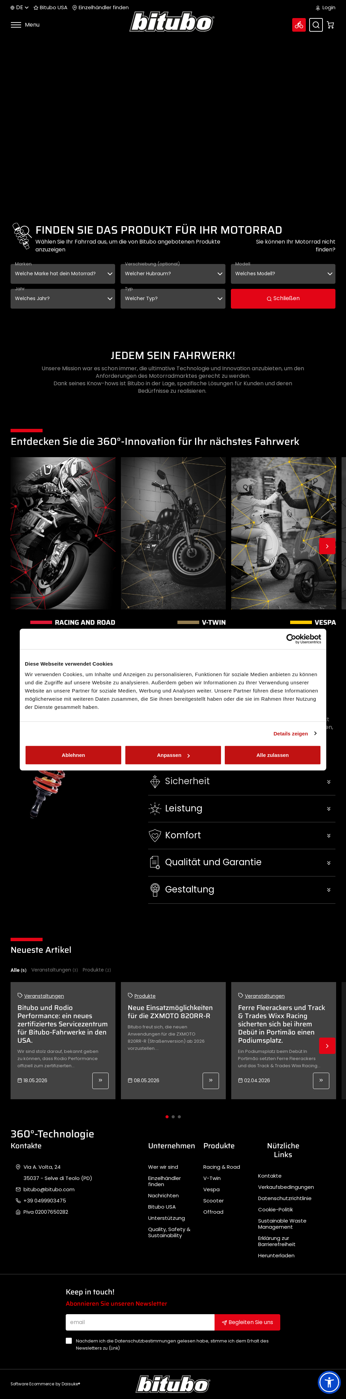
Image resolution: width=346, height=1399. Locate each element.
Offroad (213, 1212)
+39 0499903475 (44, 1201)
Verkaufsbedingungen (286, 1187)
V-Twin (212, 1178)
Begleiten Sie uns (247, 1322)
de (20, 7)
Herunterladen (276, 1256)
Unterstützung (166, 1218)
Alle (19, 970)
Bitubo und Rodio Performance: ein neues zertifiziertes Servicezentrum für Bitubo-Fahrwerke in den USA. (62, 1024)
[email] (140, 1322)
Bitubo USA (50, 7)
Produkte (97, 970)
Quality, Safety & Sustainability (169, 1232)
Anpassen (173, 755)
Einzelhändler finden (100, 7)
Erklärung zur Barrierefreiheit (277, 1241)
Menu (25, 24)
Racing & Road (221, 1167)
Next (327, 546)
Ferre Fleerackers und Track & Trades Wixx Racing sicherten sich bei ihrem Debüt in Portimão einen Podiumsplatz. (281, 1024)
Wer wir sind (163, 1167)
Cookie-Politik (275, 1210)
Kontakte (270, 1176)
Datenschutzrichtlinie (285, 1198)
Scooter (213, 1201)
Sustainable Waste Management (282, 1224)
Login (325, 7)
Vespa (211, 1189)
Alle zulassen (272, 755)
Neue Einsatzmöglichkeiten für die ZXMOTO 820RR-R (170, 1012)
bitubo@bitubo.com (49, 1189)
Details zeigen (290, 733)
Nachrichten (163, 1196)
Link (114, 1348)
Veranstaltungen (54, 970)
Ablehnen (73, 755)
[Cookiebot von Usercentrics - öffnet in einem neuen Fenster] (291, 639)
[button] (241, 781)
